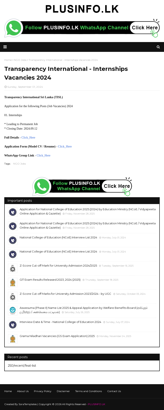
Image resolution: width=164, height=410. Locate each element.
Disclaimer (63, 391)
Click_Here (28, 137)
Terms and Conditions (88, 391)
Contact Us (114, 391)
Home (8, 391)
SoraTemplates (28, 404)
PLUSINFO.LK (96, 404)
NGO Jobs (19, 163)
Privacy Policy (42, 391)
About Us (23, 391)
